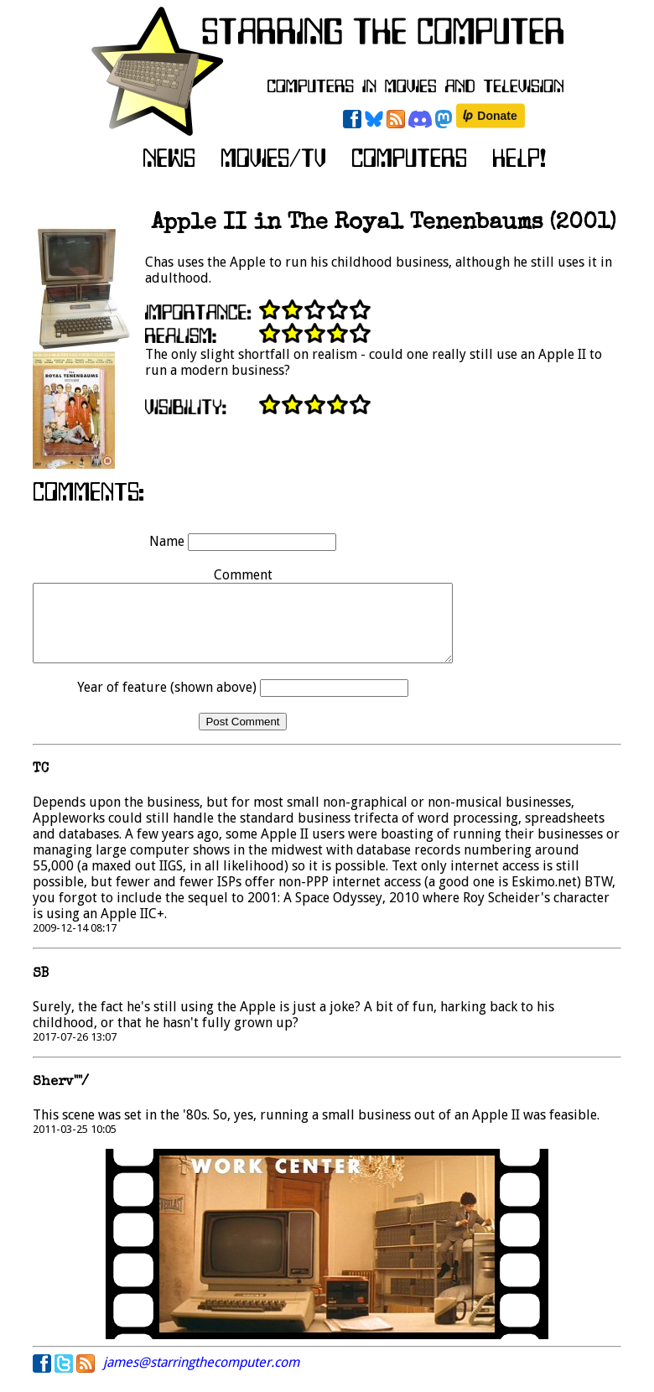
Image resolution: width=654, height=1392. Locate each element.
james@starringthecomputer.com (201, 1377)
